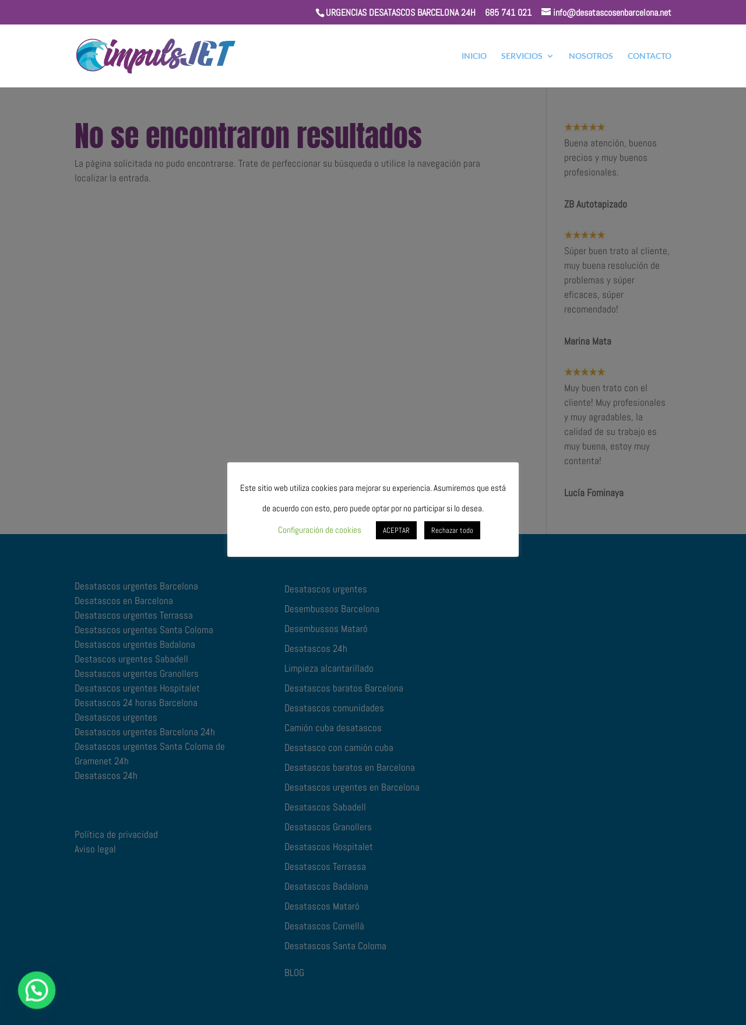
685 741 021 (508, 12)
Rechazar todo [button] (452, 530)
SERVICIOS (522, 56)
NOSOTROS (591, 56)
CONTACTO (649, 56)
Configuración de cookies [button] (319, 529)
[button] (14, 998)
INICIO (474, 56)
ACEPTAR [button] (396, 530)
